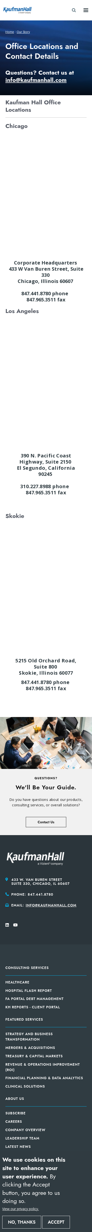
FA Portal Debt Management (34, 998)
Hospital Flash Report (28, 990)
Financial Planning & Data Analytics (44, 1078)
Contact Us (46, 822)
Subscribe (15, 1113)
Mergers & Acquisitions (30, 1047)
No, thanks (21, 1222)
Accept (56, 1222)
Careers (13, 1121)
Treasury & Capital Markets (34, 1056)
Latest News (18, 1146)
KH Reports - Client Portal (32, 1007)
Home (9, 32)
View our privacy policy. (20, 1208)
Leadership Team (22, 1138)
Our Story (23, 32)
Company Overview (25, 1129)
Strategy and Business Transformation (29, 1036)
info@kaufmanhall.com (51, 905)
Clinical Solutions (25, 1086)
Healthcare (17, 982)
